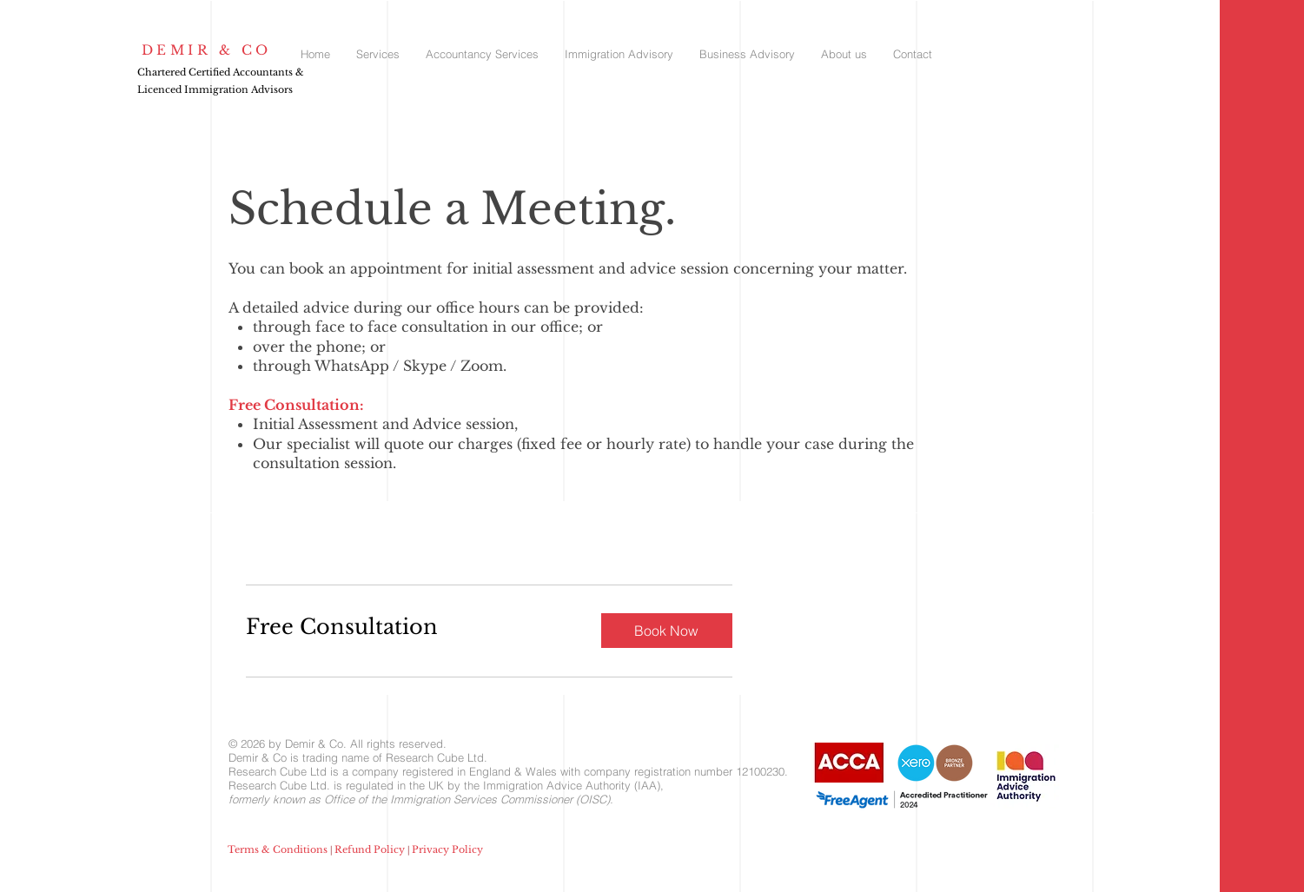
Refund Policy (369, 849)
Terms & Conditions (278, 849)
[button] (666, 630)
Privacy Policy (447, 849)
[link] (409, 627)
